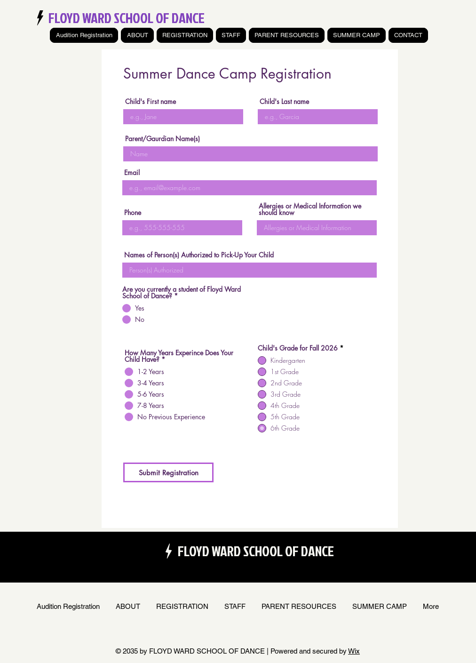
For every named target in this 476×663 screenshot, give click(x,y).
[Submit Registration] (168, 472)
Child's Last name (284, 101)
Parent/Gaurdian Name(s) (162, 139)
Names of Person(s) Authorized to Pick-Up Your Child (199, 255)
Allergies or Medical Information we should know (310, 209)
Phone (132, 212)
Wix (354, 651)
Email (132, 172)
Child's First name (150, 101)
